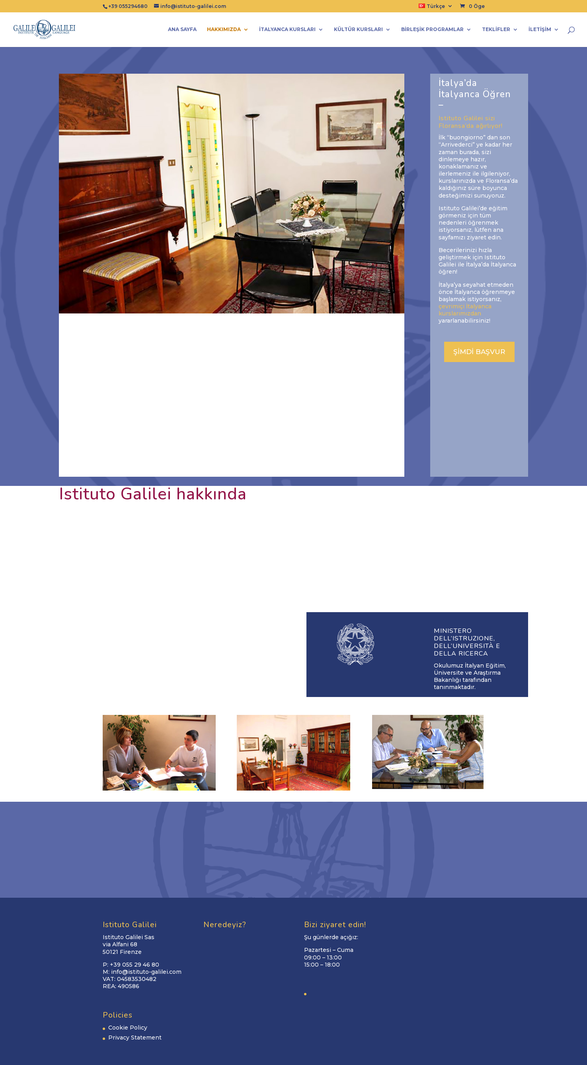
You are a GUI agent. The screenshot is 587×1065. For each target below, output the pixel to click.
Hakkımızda (224, 29)
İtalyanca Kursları (287, 29)
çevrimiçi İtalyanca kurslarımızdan (465, 310)
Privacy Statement (135, 1037)
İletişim (539, 29)
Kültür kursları (358, 29)
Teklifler (496, 29)
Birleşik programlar (432, 29)
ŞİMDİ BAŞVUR (479, 352)
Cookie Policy (127, 1027)
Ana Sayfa (182, 29)
